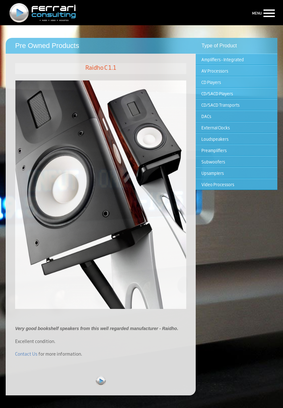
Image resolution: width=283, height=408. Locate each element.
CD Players (211, 82)
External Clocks (215, 127)
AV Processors (214, 71)
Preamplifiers (214, 150)
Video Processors (217, 184)
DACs (206, 116)
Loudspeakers (214, 139)
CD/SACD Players (217, 93)
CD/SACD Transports (220, 105)
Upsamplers (212, 173)
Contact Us (26, 353)
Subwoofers (213, 161)
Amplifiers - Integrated (222, 59)
